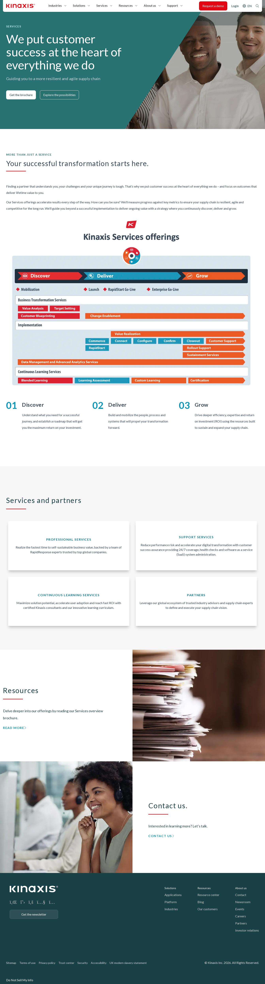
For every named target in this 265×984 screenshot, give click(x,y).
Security (82, 962)
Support (172, 5)
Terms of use (27, 962)
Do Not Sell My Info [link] (19, 980)
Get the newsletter (33, 914)
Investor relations (247, 930)
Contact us (160, 836)
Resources (126, 5)
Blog (200, 902)
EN (249, 6)
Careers (240, 916)
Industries (55, 5)
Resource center (208, 895)
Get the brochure (21, 95)
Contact (240, 895)
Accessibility (98, 962)
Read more (13, 728)
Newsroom (242, 902)
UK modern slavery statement (128, 962)
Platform (170, 902)
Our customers (207, 909)
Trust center (66, 962)
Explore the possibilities (59, 95)
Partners (241, 923)
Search (257, 6)
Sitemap (11, 962)
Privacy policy (47, 962)
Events (239, 909)
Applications (173, 895)
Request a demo (213, 6)
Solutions (79, 5)
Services (102, 5)
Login (235, 6)
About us (150, 5)
